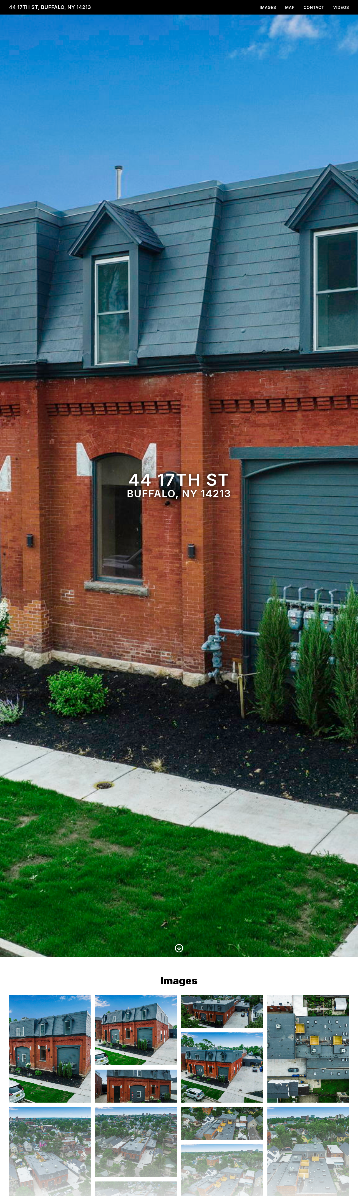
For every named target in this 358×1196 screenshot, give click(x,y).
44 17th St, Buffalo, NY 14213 (50, 7)
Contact (313, 7)
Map (290, 7)
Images (268, 7)
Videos (341, 7)
